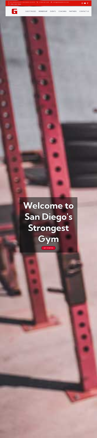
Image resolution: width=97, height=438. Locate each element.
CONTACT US (84, 11)
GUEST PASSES (30, 11)
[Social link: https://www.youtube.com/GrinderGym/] (85, 3)
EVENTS (53, 11)
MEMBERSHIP (43, 11)
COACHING (62, 11)
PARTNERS (73, 11)
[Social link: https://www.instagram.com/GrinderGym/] (82, 3)
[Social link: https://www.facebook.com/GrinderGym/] (87, 3)
